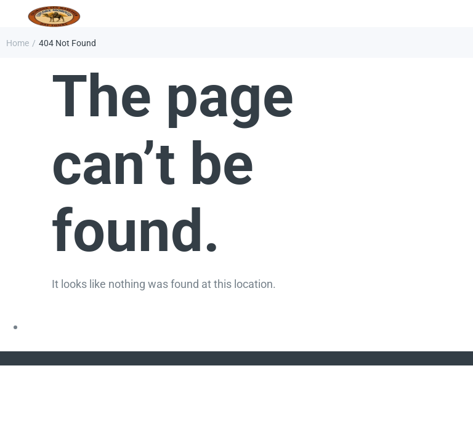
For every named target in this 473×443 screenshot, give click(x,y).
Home (17, 43)
